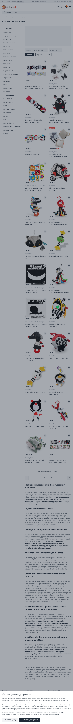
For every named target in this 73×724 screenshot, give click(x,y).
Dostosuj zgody (10, 720)
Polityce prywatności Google (51, 714)
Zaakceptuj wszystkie (30, 720)
